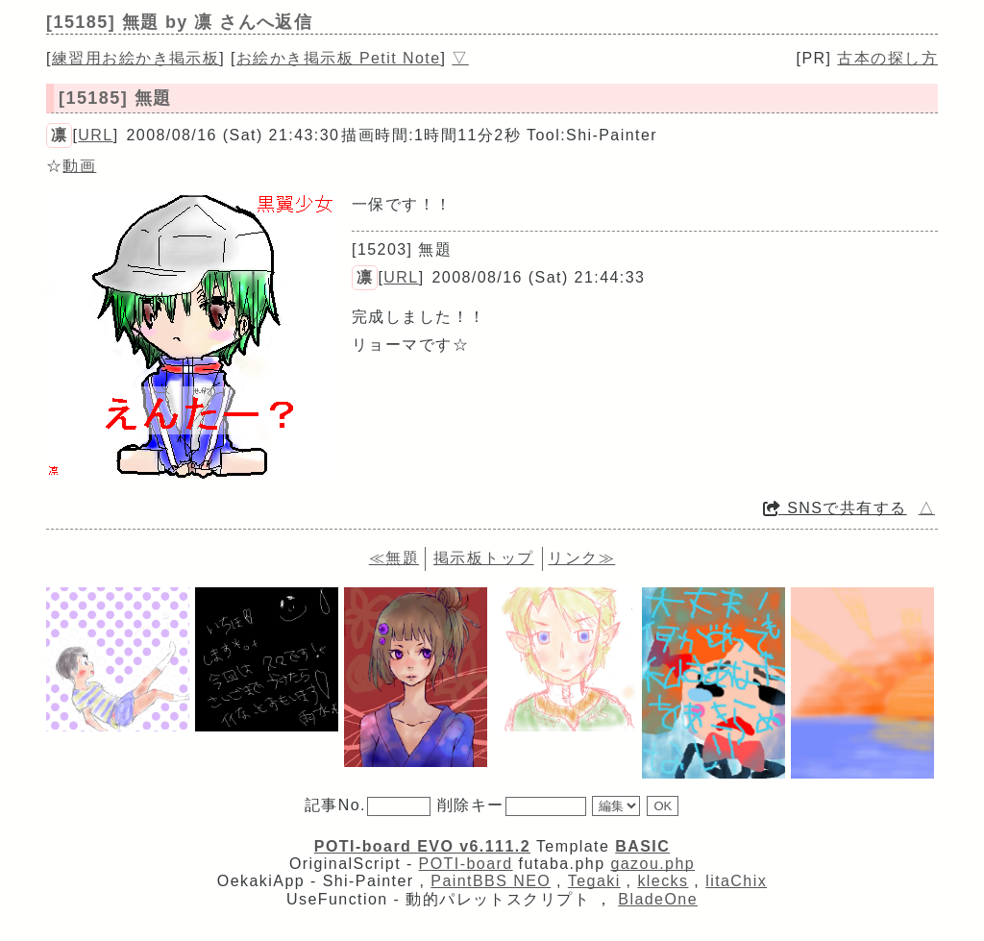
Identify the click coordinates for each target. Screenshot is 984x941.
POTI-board (466, 863)
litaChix (736, 881)
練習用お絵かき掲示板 (135, 58)
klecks (662, 881)
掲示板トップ (483, 558)
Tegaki (594, 881)
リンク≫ (581, 558)
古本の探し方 (887, 58)
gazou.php (652, 863)
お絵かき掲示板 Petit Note (338, 58)
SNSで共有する (835, 508)
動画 (79, 166)
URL (95, 135)
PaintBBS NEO (490, 881)
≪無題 (394, 558)
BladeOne (658, 899)
